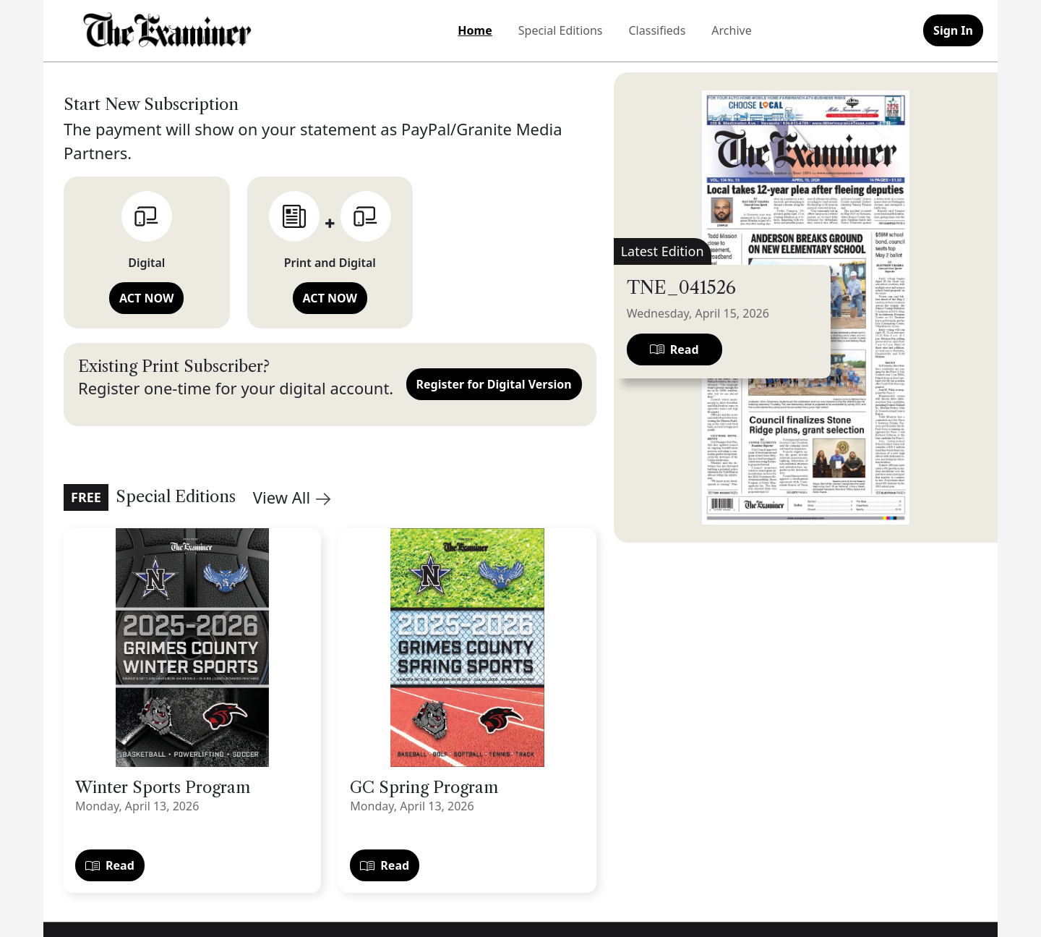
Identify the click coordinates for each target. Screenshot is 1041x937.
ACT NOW (146, 298)
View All (291, 497)
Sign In (953, 30)
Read (109, 865)
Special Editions (560, 30)
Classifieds (657, 30)
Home (475, 30)
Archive (731, 30)
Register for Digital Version (494, 384)
